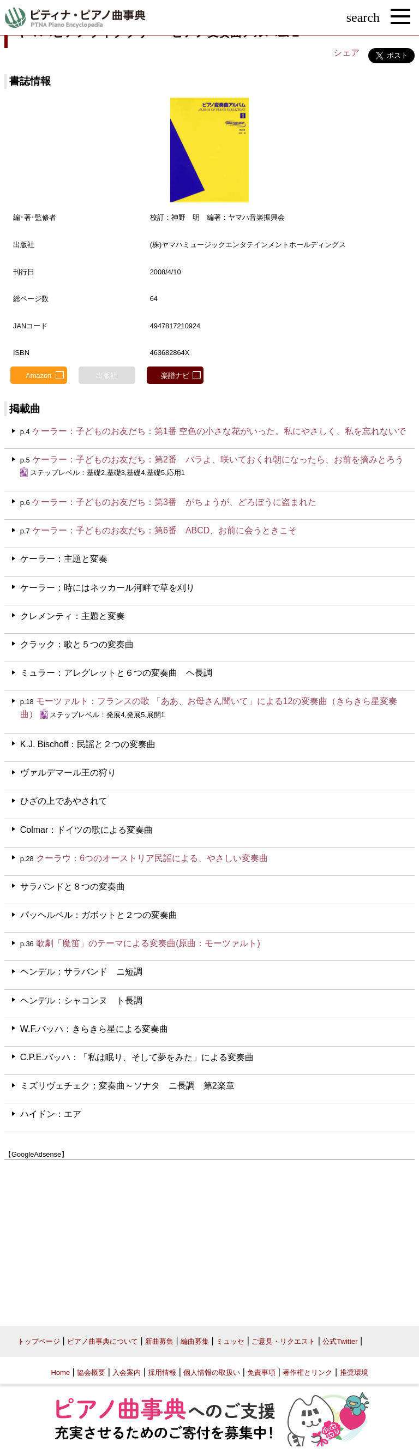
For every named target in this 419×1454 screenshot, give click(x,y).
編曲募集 (195, 1341)
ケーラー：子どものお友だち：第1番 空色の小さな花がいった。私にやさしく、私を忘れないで (219, 431)
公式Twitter (339, 1341)
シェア (346, 52)
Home (60, 1372)
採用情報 (162, 1372)
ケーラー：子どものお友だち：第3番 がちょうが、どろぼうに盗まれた (174, 502)
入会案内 (126, 1372)
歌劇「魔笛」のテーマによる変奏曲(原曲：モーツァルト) (148, 943)
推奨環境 (354, 1372)
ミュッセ (230, 1341)
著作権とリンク (307, 1372)
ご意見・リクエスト (283, 1341)
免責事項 (261, 1372)
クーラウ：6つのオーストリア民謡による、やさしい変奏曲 (152, 858)
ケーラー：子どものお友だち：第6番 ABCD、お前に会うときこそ (164, 530)
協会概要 (91, 1372)
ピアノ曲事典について (102, 1341)
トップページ (38, 1341)
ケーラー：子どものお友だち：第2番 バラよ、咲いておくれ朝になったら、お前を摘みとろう (218, 459)
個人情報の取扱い (211, 1372)
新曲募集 (159, 1341)
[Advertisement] (209, 1238)
